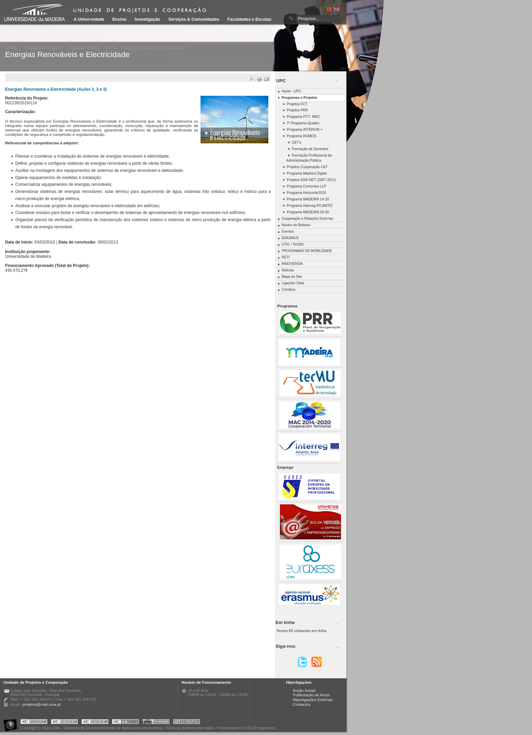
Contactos (301, 704)
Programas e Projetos (43, 48)
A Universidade (89, 19)
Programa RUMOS (83, 48)
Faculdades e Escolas (249, 19)
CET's (110, 48)
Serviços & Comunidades (193, 19)
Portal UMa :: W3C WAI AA (125, 722)
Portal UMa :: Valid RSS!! (95, 722)
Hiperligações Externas (313, 700)
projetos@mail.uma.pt (42, 704)
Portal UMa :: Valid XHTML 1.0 (34, 722)
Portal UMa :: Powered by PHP (156, 722)
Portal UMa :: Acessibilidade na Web (11, 722)
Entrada (11, 48)
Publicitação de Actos (311, 695)
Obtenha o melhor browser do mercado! (186, 722)
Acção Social (304, 690)
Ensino (119, 19)
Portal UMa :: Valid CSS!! (64, 722)
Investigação (147, 19)
